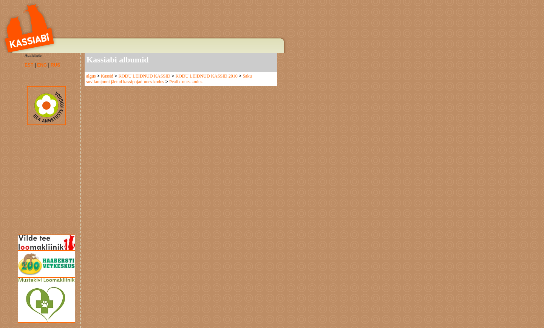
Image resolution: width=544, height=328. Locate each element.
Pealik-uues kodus (185, 81)
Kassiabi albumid (117, 59)
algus (91, 76)
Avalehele (33, 55)
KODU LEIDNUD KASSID (144, 76)
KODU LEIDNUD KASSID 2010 (206, 76)
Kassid (107, 76)
